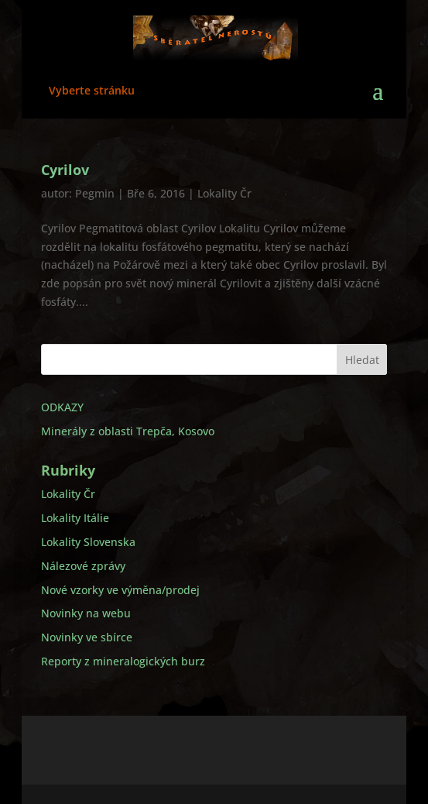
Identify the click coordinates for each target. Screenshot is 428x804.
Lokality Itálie (75, 517)
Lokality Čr (224, 193)
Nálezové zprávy (83, 565)
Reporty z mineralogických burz (123, 661)
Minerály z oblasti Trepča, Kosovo (127, 431)
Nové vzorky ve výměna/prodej (120, 589)
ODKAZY (62, 407)
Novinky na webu (86, 613)
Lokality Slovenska (88, 541)
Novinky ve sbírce (86, 637)
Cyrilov (65, 169)
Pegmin (95, 193)
